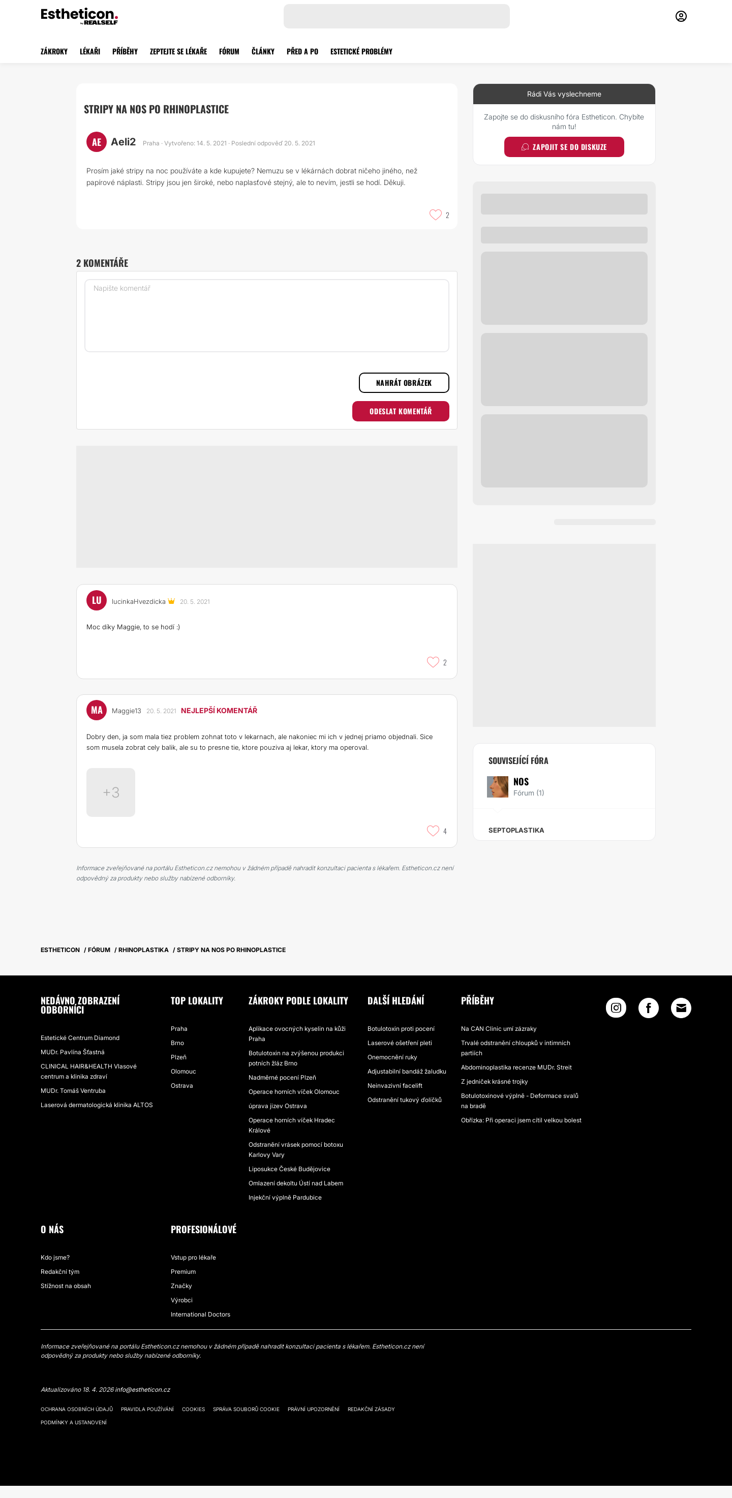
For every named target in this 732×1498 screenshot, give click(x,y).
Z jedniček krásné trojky (494, 1093)
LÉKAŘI (90, 51)
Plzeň (179, 1069)
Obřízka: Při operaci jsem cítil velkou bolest (521, 1132)
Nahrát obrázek (404, 382)
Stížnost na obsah (66, 1298)
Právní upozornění (314, 1421)
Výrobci (182, 1312)
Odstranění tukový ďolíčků (405, 1112)
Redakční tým (60, 1284)
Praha (179, 1041)
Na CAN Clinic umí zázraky (499, 1041)
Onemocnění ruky (392, 1069)
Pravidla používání (147, 1421)
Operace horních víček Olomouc (294, 1104)
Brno (177, 1055)
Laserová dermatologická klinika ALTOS (97, 1117)
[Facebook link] (648, 1022)
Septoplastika (516, 830)
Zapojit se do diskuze (564, 146)
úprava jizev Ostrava (278, 1118)
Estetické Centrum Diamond (80, 1050)
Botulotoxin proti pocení (401, 1041)
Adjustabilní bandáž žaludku (407, 1083)
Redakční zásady (371, 1421)
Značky (181, 1298)
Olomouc (183, 1083)
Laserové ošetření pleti (400, 1055)
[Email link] (681, 1020)
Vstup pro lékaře (193, 1269)
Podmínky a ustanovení (74, 1434)
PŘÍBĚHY (125, 51)
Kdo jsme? (55, 1269)
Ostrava (182, 1098)
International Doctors (200, 1326)
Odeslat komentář (401, 411)
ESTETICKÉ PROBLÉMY (361, 51)
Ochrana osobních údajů (77, 1421)
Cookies (193, 1421)
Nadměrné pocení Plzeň (282, 1089)
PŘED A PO (302, 51)
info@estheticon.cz (142, 1401)
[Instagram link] (616, 1022)
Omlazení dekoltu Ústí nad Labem (296, 1195)
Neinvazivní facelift (395, 1098)
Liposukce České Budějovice (289, 1181)
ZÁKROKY (54, 51)
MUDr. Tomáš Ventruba (73, 1103)
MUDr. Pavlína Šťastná (73, 1064)
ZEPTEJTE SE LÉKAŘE (178, 51)
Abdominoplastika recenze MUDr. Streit (516, 1079)
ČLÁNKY (263, 51)
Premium (183, 1284)
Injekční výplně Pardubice (285, 1209)
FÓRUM (229, 51)
